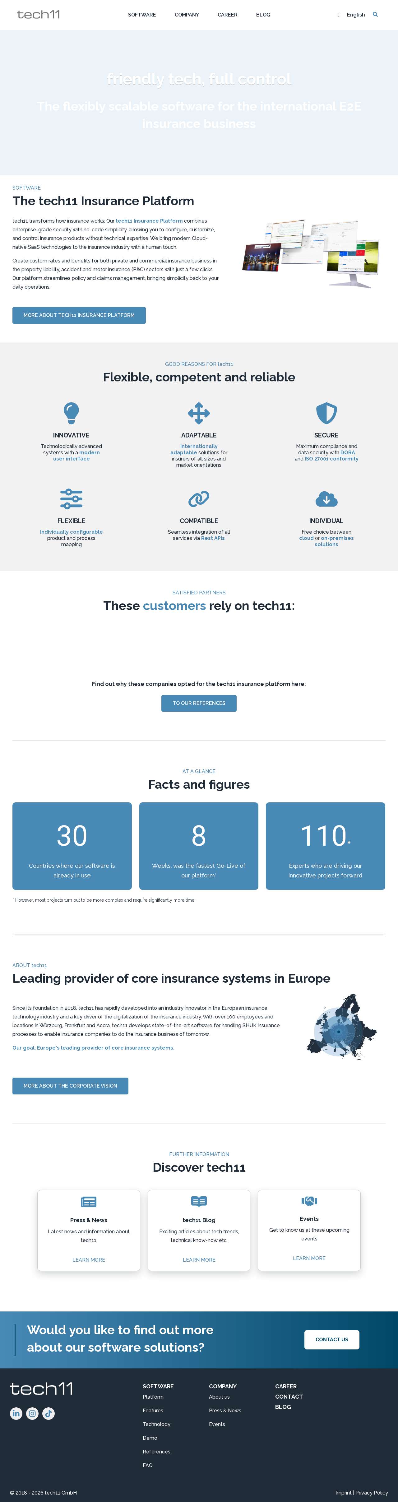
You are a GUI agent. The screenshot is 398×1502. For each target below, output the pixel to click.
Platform (153, 1397)
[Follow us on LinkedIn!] (16, 1413)
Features (153, 1411)
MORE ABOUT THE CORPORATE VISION (70, 1086)
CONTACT (289, 1396)
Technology (156, 1424)
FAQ (148, 1465)
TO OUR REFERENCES (199, 703)
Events (217, 1424)
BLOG (283, 1407)
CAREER (286, 1386)
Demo (150, 1438)
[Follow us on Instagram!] (32, 1413)
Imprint (344, 1493)
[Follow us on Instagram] (48, 1413)
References (156, 1452)
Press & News (225, 1411)
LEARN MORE (88, 1258)
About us (219, 1397)
